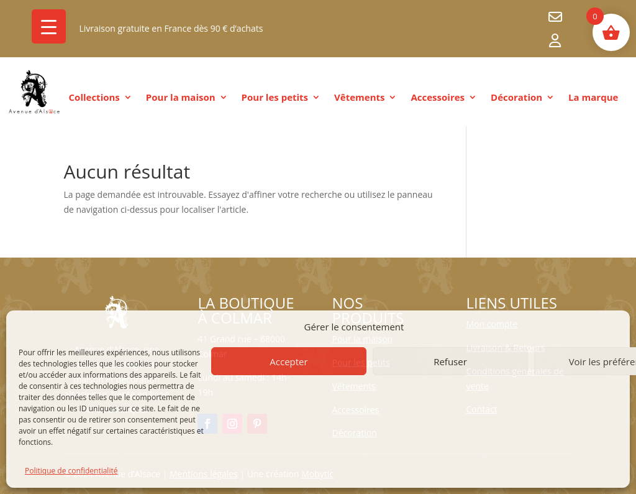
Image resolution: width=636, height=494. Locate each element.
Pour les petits (275, 98)
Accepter (288, 361)
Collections (94, 98)
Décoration (516, 98)
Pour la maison (181, 98)
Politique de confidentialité (71, 470)
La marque (593, 98)
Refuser (450, 361)
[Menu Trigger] (49, 26)
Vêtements (359, 98)
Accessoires (438, 98)
